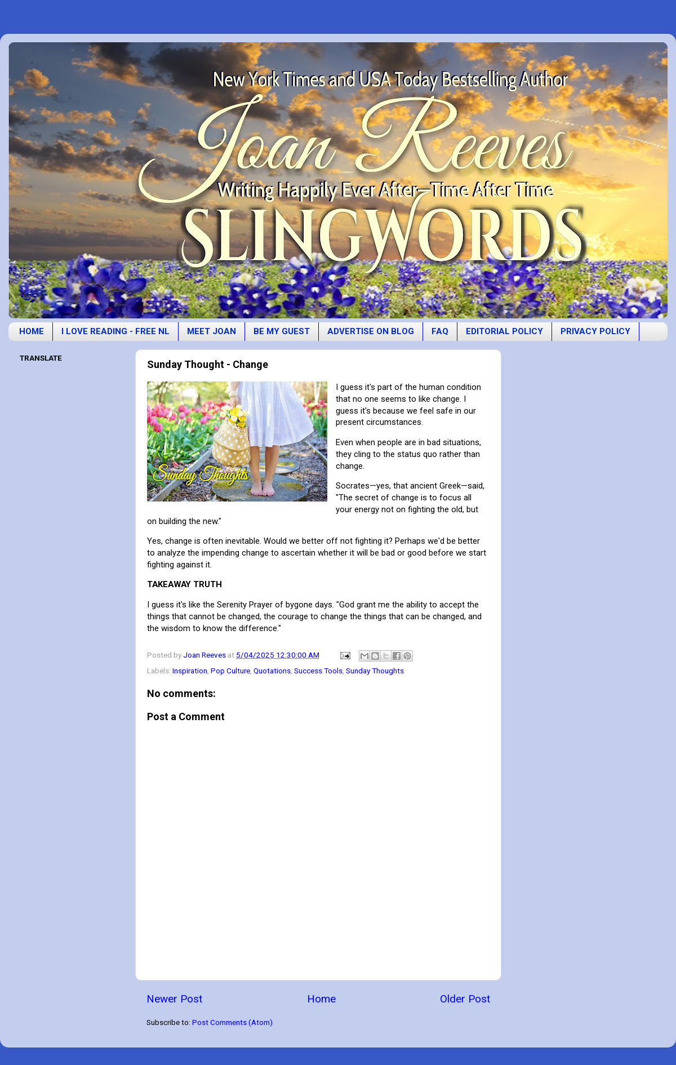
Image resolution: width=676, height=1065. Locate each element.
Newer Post (174, 998)
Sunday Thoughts (375, 670)
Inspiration (189, 670)
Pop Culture (230, 670)
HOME (31, 331)
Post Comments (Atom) (232, 1022)
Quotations (272, 670)
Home (321, 998)
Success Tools (318, 670)
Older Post (465, 998)
